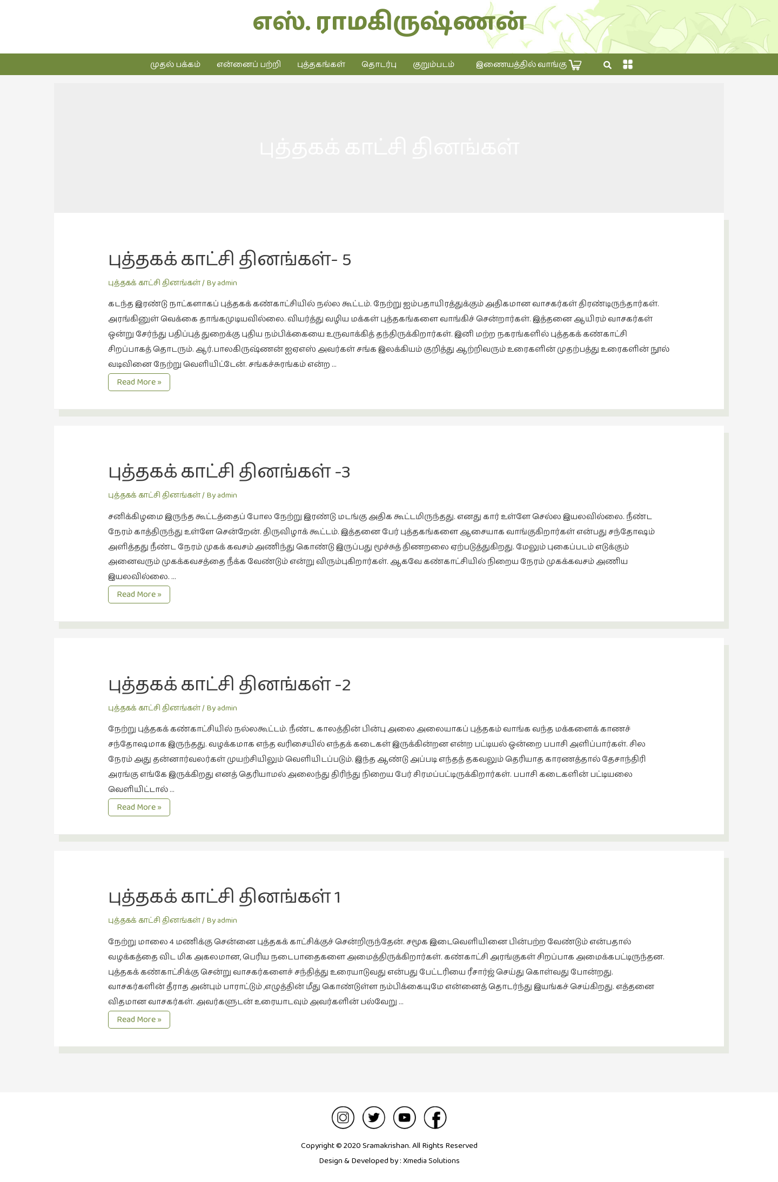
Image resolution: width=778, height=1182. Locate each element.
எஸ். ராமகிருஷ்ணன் (389, 22)
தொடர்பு (379, 64)
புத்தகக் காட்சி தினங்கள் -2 (250, 684)
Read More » (139, 382)
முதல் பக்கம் (175, 64)
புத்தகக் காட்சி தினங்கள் (157, 283)
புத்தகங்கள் (321, 64)
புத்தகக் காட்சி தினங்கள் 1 (244, 896)
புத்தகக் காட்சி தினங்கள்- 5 (250, 259)
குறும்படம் (433, 64)
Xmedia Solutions (431, 1160)
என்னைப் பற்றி (249, 64)
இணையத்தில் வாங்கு (529, 65)
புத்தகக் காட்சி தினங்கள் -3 (249, 471)
